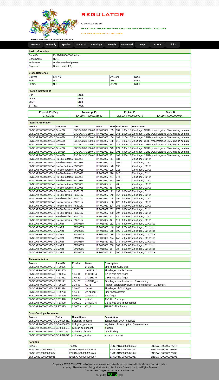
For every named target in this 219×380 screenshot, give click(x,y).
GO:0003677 (62, 331)
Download (127, 44)
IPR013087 (102, 130)
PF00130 (61, 284)
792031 (33, 346)
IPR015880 (102, 223)
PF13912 (61, 277)
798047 (73, 346)
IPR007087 (102, 159)
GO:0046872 (62, 335)
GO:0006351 (62, 320)
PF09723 (61, 292)
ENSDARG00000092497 (123, 349)
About (157, 44)
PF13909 (61, 302)
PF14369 (61, 295)
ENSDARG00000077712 (164, 346)
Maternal (81, 44)
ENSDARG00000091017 (123, 356)
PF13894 (61, 274)
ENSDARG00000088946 (42, 356)
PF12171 (61, 281)
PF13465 (61, 270)
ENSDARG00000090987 (82, 356)
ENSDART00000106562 (89, 115)
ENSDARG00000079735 (164, 353)
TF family (51, 44)
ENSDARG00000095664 (42, 353)
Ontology (96, 44)
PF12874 (61, 288)
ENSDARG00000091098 (164, 356)
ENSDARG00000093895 (164, 349)
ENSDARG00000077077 (123, 353)
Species (66, 44)
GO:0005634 (62, 328)
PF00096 (61, 266)
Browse (35, 44)
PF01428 (61, 299)
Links (173, 44)
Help (142, 44)
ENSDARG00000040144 (66, 55)
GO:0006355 (62, 324)
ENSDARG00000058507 (123, 346)
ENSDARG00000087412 (42, 349)
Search (112, 44)
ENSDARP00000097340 (130, 115)
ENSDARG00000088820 (82, 349)
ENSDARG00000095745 (82, 353)
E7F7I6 (57, 77)
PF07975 (61, 306)
